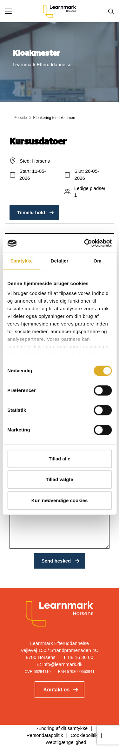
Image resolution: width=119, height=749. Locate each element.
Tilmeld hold (31, 212)
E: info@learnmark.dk (59, 664)
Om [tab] (98, 260)
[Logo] (59, 11)
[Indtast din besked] (59, 527)
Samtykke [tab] (21, 260)
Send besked (56, 561)
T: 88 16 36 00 (78, 657)
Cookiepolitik (84, 735)
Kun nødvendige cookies (59, 500)
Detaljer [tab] (60, 260)
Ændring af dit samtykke (62, 728)
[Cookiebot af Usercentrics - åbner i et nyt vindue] (85, 243)
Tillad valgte (59, 479)
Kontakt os (56, 689)
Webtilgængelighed (65, 742)
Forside (20, 118)
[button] (24, 11)
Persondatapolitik (45, 735)
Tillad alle (59, 458)
